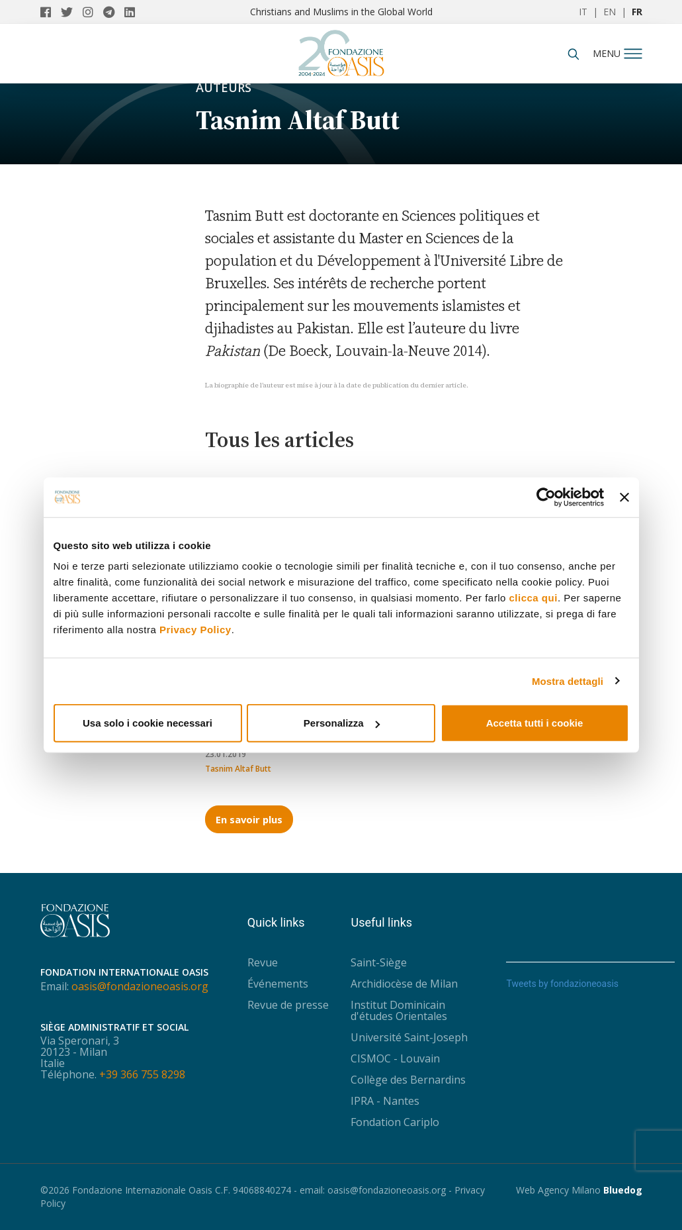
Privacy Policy (195, 629)
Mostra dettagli (567, 680)
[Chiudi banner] (624, 496)
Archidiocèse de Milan (404, 983)
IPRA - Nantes (385, 1101)
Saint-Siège (379, 962)
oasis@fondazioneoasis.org (139, 986)
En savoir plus (250, 819)
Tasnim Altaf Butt (238, 768)
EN (609, 11)
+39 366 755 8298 (142, 1074)
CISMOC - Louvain (395, 1058)
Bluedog (622, 1190)
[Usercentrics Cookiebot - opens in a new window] (546, 497)
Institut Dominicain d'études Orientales (399, 1010)
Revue (262, 962)
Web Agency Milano (558, 1190)
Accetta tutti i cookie (534, 723)
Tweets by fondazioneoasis (562, 983)
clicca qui (533, 597)
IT (583, 11)
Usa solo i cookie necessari (147, 723)
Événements (277, 983)
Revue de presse (288, 1005)
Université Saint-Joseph (409, 1037)
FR (637, 11)
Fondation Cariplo (395, 1122)
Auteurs (223, 87)
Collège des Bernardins (408, 1079)
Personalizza (342, 723)
